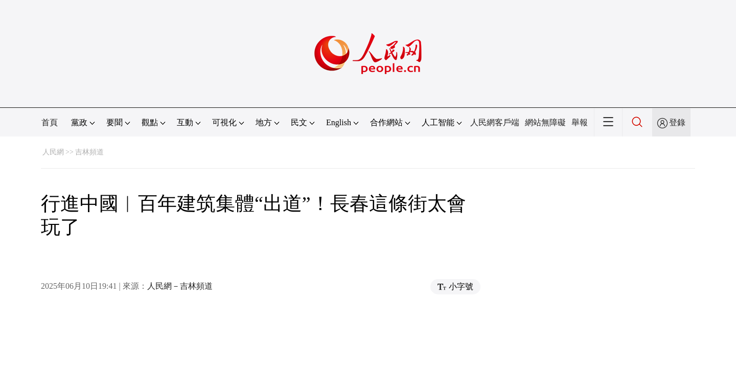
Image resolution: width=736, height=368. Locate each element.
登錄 (677, 122)
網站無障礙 (545, 122)
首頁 (49, 122)
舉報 (579, 122)
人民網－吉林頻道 (180, 286)
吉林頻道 (89, 152)
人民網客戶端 (494, 122)
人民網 (53, 152)
